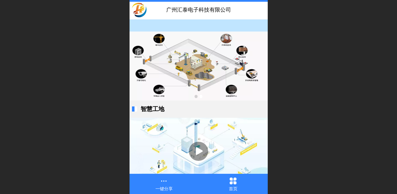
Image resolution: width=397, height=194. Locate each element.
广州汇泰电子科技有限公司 (198, 10)
